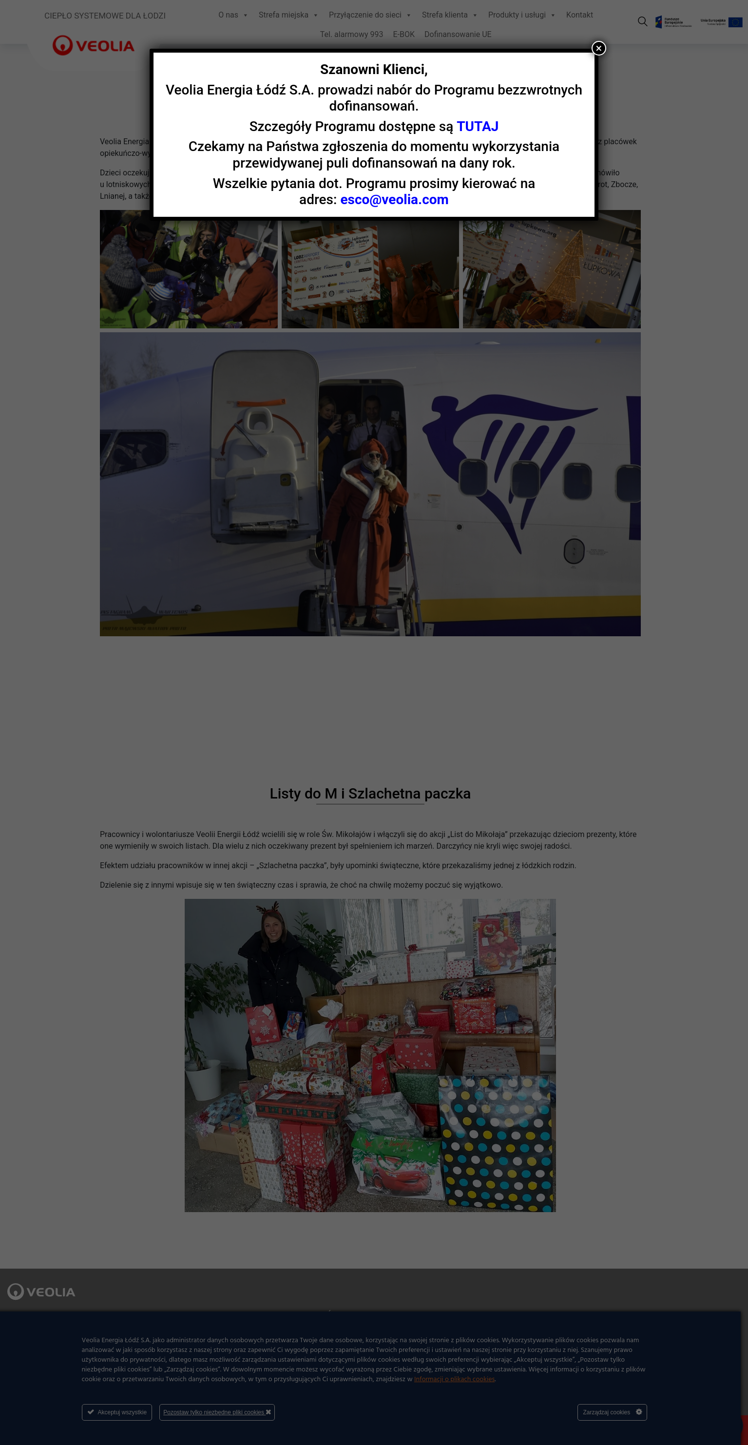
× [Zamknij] (599, 48)
